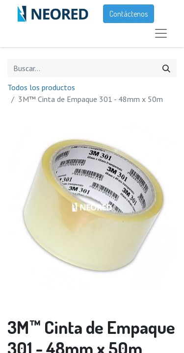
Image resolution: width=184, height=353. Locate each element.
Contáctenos (128, 14)
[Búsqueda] (166, 68)
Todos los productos (41, 87)
